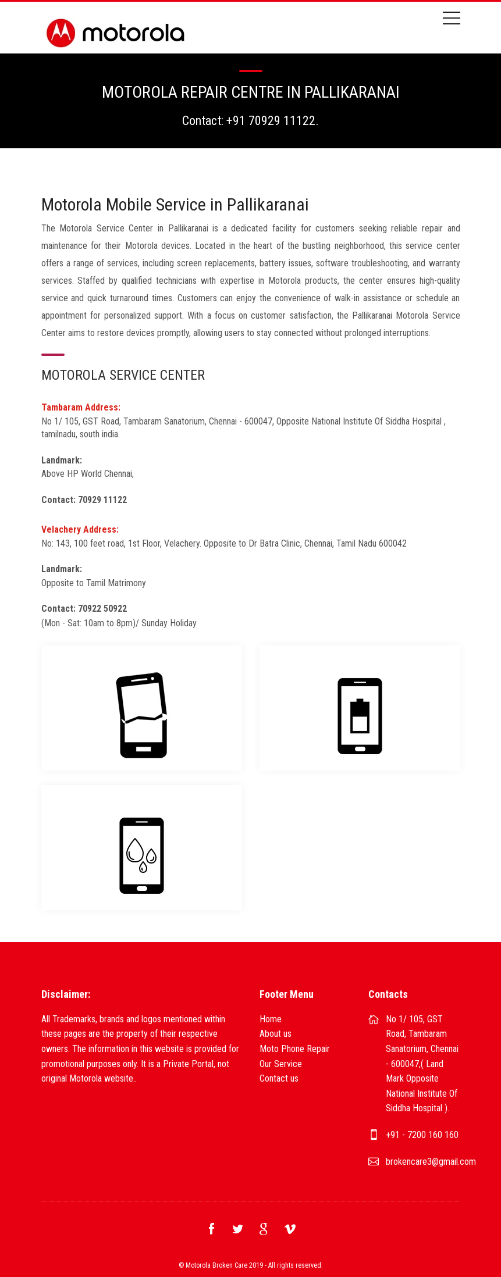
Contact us (279, 1078)
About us (276, 1033)
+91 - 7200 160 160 (422, 1134)
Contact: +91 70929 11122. (250, 120)
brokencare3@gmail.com (431, 1161)
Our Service (281, 1063)
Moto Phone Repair (295, 1048)
